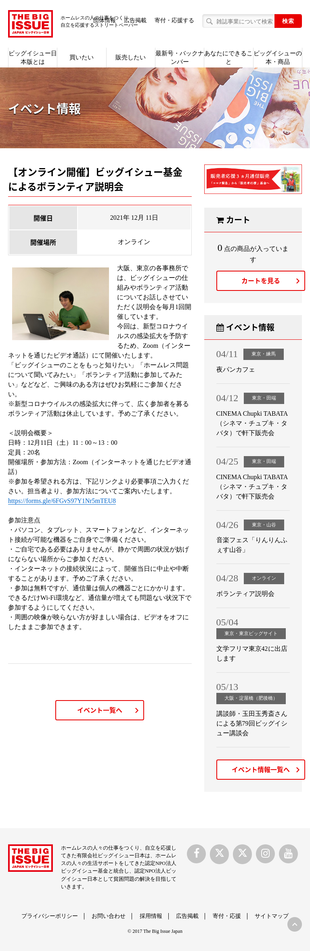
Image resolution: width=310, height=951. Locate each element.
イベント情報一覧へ (261, 769)
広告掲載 (187, 916)
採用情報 (151, 916)
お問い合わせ (109, 916)
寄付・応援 (227, 916)
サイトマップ (272, 916)
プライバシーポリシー (49, 916)
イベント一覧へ (99, 710)
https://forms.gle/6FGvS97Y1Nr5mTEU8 (62, 500)
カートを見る (260, 280)
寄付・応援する (174, 20)
